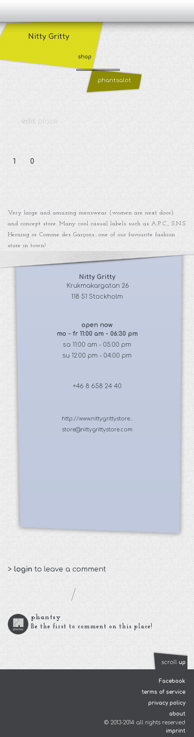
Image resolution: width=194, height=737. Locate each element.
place (39, 121)
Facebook (172, 681)
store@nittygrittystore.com (97, 430)
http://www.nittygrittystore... (97, 419)
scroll (173, 662)
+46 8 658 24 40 (97, 386)
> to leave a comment (57, 569)
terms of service (163, 692)
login (24, 569)
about (177, 714)
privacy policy (166, 703)
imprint (175, 731)
